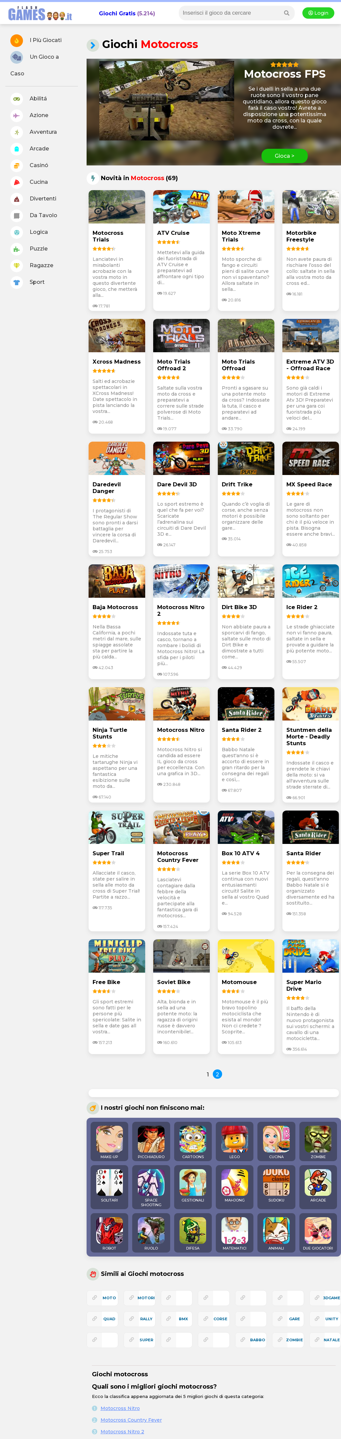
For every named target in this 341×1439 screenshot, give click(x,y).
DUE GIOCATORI (318, 1234)
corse (220, 1319)
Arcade (29, 149)
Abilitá (28, 99)
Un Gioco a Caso (34, 64)
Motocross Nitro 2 (122, 1432)
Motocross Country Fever (131, 1420)
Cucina (29, 182)
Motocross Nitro (120, 1408)
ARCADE (318, 1186)
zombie (294, 1340)
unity (331, 1319)
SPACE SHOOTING (151, 1188)
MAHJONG (234, 1186)
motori (146, 1298)
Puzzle (29, 249)
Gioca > (284, 156)
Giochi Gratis (117, 13)
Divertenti (33, 199)
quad (109, 1319)
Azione (29, 115)
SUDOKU (276, 1186)
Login (318, 13)
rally (146, 1319)
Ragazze (31, 266)
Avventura (33, 132)
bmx (183, 1319)
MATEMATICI (234, 1234)
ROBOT (109, 1234)
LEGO (234, 1142)
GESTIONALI (192, 1186)
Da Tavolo (33, 215)
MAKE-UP (109, 1142)
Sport (27, 282)
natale (332, 1340)
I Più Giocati (36, 40)
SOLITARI (109, 1186)
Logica (29, 232)
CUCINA (276, 1142)
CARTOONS (192, 1142)
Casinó (29, 165)
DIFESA (192, 1234)
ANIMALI (276, 1234)
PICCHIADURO (151, 1142)
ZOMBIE (318, 1142)
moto (109, 1298)
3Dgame (331, 1298)
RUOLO (151, 1234)
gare (294, 1319)
